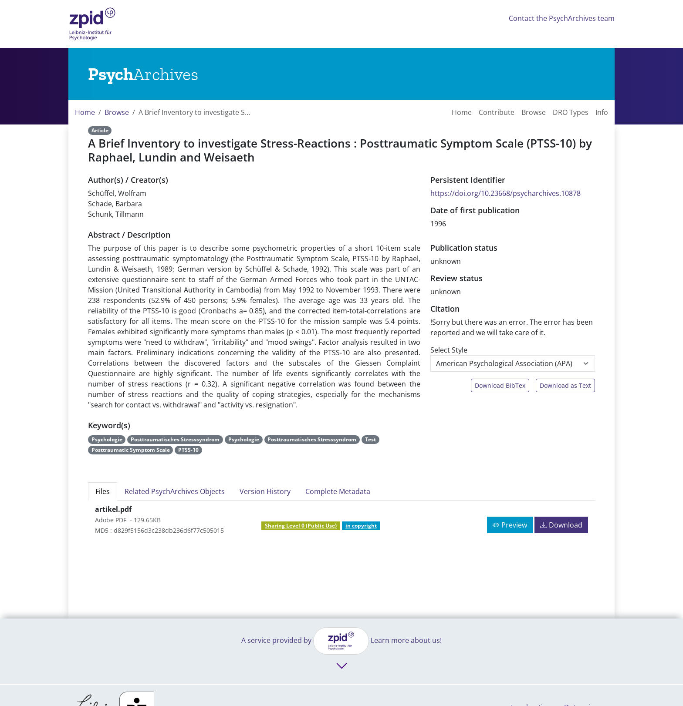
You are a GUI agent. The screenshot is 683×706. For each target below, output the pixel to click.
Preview (510, 525)
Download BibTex (500, 385)
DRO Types (570, 112)
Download (561, 525)
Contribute (496, 112)
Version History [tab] (265, 491)
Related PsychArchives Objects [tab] (175, 491)
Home (85, 112)
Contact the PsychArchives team (562, 18)
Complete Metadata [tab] (337, 491)
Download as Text (565, 385)
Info (601, 112)
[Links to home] (143, 74)
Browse (117, 112)
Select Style (448, 350)
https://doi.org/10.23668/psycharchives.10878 (505, 193)
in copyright (361, 525)
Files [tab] (102, 491)
